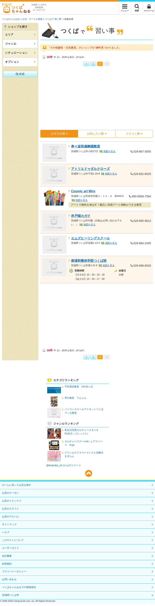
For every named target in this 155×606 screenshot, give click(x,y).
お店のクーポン (10, 492)
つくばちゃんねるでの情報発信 (19, 587)
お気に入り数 (96, 133)
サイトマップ (9, 524)
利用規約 (7, 563)
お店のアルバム (10, 516)
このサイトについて (13, 540)
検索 (20, 74)
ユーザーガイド (10, 548)
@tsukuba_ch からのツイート (63, 465)
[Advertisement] (94, 99)
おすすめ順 (59, 133)
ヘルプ (5, 532)
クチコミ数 (134, 133)
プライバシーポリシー (14, 571)
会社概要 (7, 555)
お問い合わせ (9, 579)
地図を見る (109, 151)
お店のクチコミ (10, 508)
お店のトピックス (11, 500)
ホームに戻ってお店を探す (16, 485)
